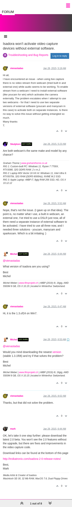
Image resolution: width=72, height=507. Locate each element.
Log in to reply (60, 52)
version (56, 348)
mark (13, 425)
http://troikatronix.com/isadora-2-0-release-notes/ (32, 454)
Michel (13, 250)
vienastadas (16, 64)
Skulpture (15, 140)
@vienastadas (11, 256)
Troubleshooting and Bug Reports (28, 51)
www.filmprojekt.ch (28, 279)
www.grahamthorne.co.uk (34, 159)
